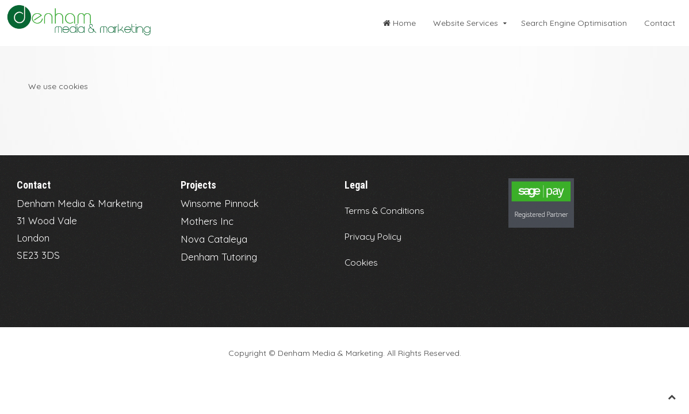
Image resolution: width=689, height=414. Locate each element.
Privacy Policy (372, 236)
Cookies (361, 262)
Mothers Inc (207, 221)
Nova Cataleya (214, 239)
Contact (659, 23)
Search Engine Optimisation (574, 23)
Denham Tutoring (219, 257)
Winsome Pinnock (220, 203)
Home (399, 23)
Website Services (465, 23)
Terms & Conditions (384, 210)
